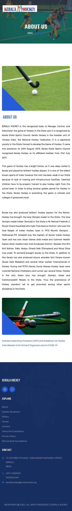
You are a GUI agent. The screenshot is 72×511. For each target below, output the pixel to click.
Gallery (5, 416)
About (5, 407)
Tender (5, 421)
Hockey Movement (11, 412)
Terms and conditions (13, 431)
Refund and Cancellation (14, 441)
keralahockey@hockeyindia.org (21, 482)
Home (30, 33)
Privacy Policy (9, 436)
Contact (6, 426)
